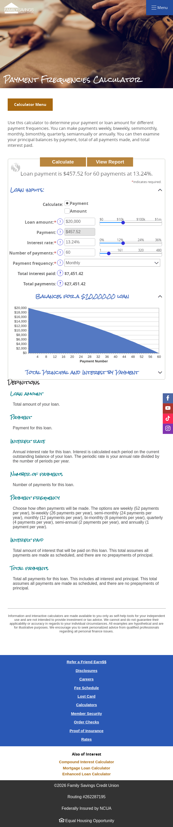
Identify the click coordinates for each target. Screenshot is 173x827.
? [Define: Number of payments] (60, 252)
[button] (86, 190)
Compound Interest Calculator (86, 762)
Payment (79, 203)
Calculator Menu (30, 104)
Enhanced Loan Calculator (86, 774)
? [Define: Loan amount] (60, 221)
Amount (78, 211)
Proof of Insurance (87, 731)
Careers (86, 679)
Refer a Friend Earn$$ (86, 662)
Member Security (86, 713)
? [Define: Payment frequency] (60, 262)
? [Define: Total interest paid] (60, 273)
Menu (164, 7)
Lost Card (86, 696)
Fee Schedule (86, 688)
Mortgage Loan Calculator (86, 768)
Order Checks (86, 722)
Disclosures (86, 670)
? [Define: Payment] (60, 232)
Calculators (86, 705)
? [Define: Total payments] (60, 283)
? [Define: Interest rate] (60, 242)
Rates (86, 739)
